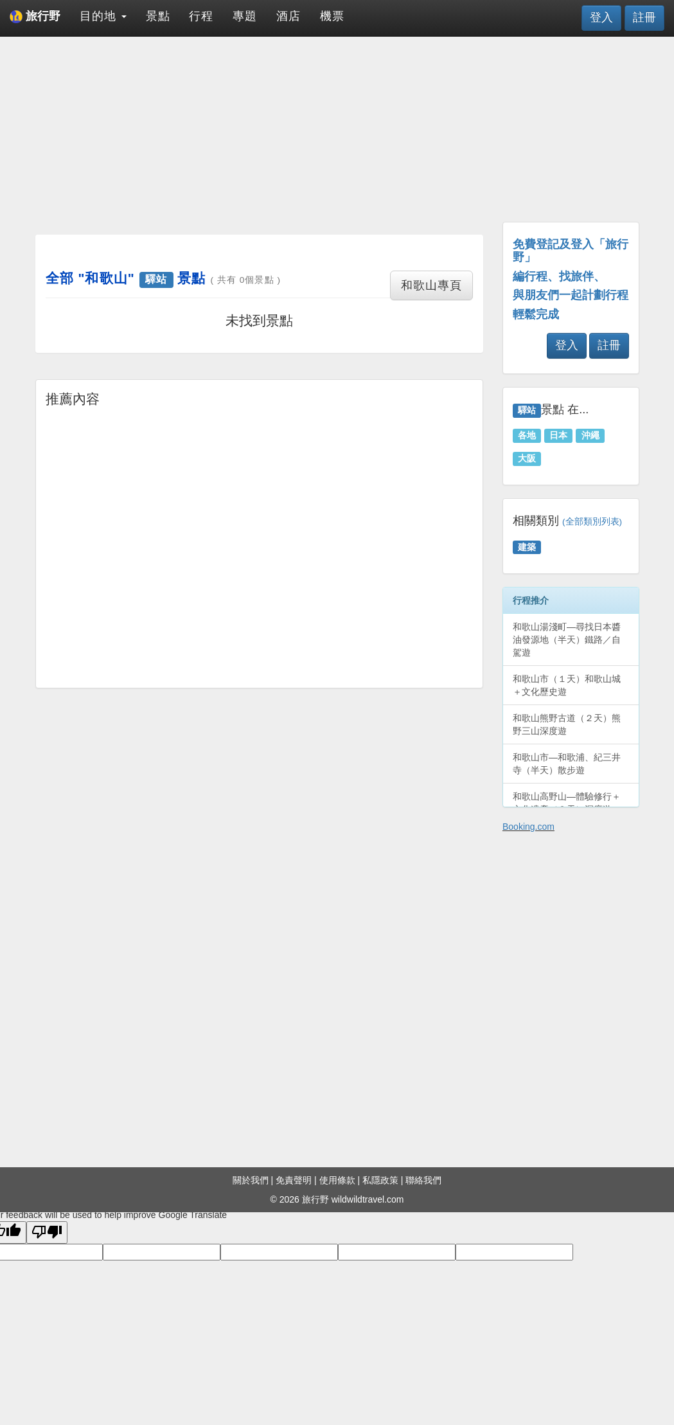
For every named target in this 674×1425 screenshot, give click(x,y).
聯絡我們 (423, 1180)
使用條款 (337, 1180)
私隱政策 (380, 1180)
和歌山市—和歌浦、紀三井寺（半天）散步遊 (567, 763)
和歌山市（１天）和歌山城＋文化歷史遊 (567, 685)
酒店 (288, 16)
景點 (158, 16)
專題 (245, 16)
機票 (332, 16)
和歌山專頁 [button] (431, 285)
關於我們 (251, 1180)
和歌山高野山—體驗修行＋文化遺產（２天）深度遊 (567, 802)
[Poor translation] (46, 1232)
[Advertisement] (259, 135)
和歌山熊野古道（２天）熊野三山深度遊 (567, 724)
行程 (201, 16)
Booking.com (528, 826)
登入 (601, 17)
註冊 (644, 17)
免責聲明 (294, 1180)
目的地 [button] (103, 16)
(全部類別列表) (592, 521)
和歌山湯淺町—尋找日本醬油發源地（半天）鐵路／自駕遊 (567, 640)
